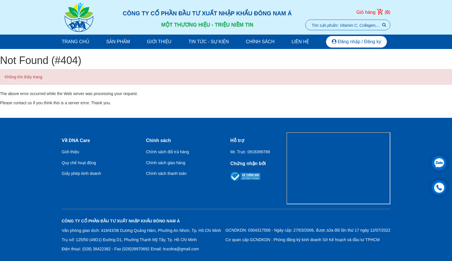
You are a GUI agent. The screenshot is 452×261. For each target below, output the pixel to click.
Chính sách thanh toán (166, 173)
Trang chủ (75, 41)
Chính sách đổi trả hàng (167, 152)
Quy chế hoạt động (79, 162)
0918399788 (259, 152)
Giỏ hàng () (373, 12)
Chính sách (260, 41)
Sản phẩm (118, 41)
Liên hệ (300, 41)
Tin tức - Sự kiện (209, 41)
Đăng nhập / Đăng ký (356, 41)
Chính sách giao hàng (165, 162)
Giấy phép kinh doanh (81, 173)
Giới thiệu (159, 41)
